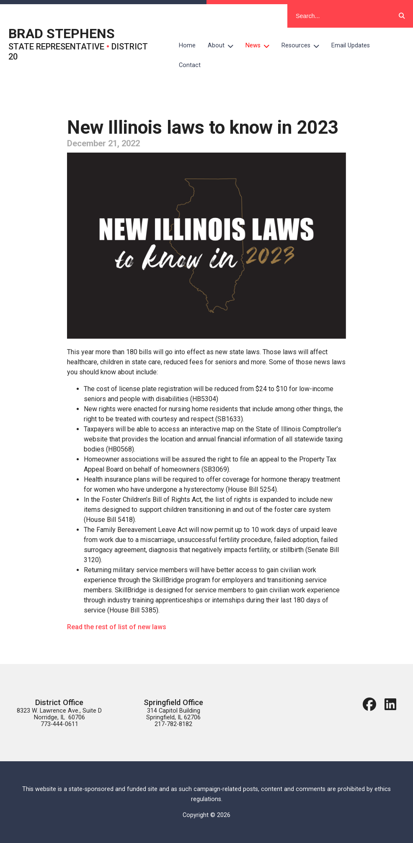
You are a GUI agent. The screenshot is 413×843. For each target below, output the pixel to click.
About (224, 45)
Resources (303, 45)
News (260, 45)
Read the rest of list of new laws (116, 627)
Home (187, 45)
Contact (190, 65)
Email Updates (350, 45)
